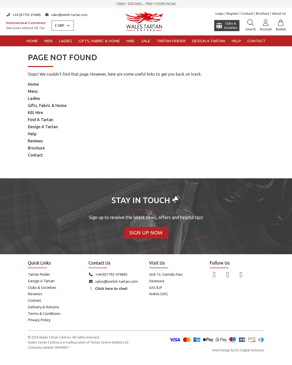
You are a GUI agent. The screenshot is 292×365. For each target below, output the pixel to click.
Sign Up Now (146, 232)
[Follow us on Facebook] (214, 274)
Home (32, 41)
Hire (130, 41)
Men (48, 41)
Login (219, 13)
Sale (145, 41)
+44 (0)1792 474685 (23, 14)
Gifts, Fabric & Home (99, 41)
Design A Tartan (43, 126)
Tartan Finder (171, 41)
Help (236, 41)
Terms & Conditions (44, 313)
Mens (33, 91)
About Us (279, 13)
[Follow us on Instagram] (227, 274)
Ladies (65, 41)
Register (232, 13)
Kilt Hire (35, 112)
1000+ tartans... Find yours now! (146, 4)
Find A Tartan (40, 119)
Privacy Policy (39, 320)
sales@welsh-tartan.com (66, 14)
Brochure (262, 13)
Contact (247, 13)
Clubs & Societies (42, 287)
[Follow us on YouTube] (241, 274)
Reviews (35, 141)
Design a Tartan (208, 41)
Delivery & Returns (43, 307)
